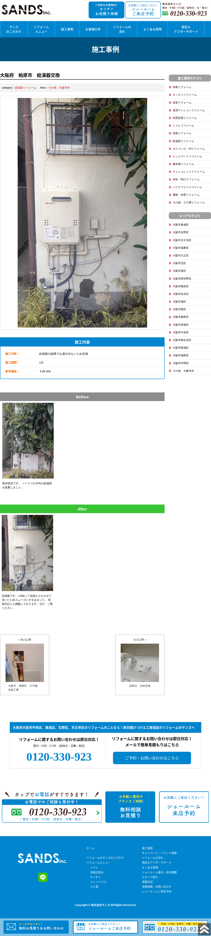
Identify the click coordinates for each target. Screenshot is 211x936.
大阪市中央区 (181, 332)
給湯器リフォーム (25, 87)
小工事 (94, 886)
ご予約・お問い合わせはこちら (152, 758)
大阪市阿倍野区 (182, 278)
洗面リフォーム (182, 133)
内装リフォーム (182, 87)
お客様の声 (93, 29)
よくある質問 (152, 29)
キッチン (95, 877)
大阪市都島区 (181, 316)
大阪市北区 (179, 263)
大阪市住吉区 (181, 293)
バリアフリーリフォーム (187, 187)
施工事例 (67, 29)
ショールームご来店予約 (156, 891)
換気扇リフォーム (183, 164)
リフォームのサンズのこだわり (105, 857)
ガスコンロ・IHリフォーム (189, 148)
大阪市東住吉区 (182, 340)
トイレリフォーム (183, 125)
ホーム (90, 848)
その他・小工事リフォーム (189, 202)
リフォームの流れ (122, 29)
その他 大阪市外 (59, 87)
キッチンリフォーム (185, 94)
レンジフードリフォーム (187, 156)
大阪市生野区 (181, 232)
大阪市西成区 (181, 347)
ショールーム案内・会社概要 (159, 872)
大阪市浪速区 (181, 324)
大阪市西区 (179, 309)
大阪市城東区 (181, 247)
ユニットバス (98, 882)
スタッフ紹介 (150, 877)
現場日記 (147, 882)
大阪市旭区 (179, 301)
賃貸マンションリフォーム (189, 110)
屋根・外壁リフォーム (186, 194)
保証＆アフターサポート (186, 29)
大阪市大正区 (181, 255)
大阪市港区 (179, 270)
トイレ (94, 867)
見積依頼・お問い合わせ (156, 886)
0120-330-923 (59, 756)
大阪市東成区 (181, 224)
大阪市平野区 (181, 363)
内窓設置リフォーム (185, 117)
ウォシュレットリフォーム (189, 171)
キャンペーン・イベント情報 (159, 853)
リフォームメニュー (41, 29)
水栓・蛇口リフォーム (186, 179)
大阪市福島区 (181, 355)
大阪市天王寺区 (182, 240)
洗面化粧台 (97, 872)
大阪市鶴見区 (181, 286)
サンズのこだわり (13, 29)
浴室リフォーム (182, 102)
